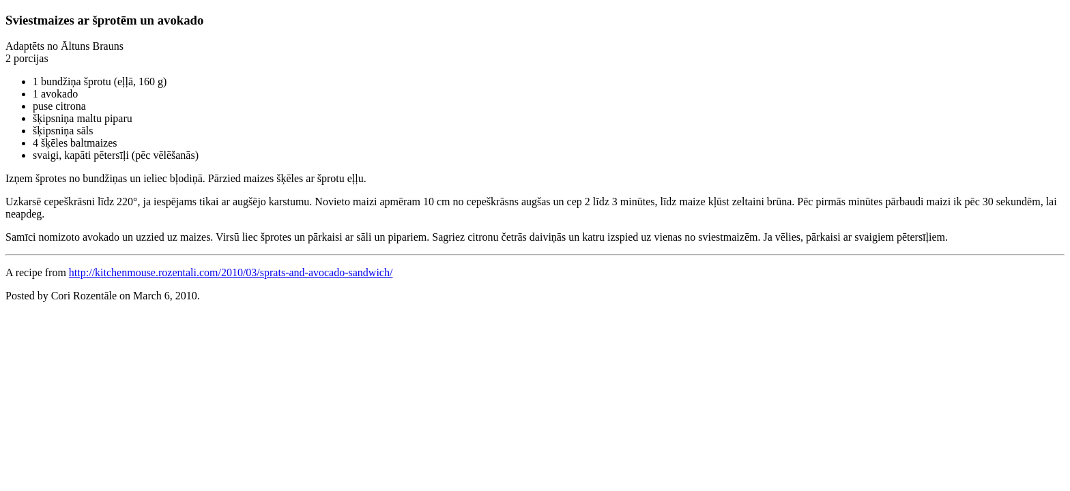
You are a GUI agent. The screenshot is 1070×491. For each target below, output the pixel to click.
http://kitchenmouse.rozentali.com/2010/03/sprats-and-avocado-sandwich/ (231, 272)
